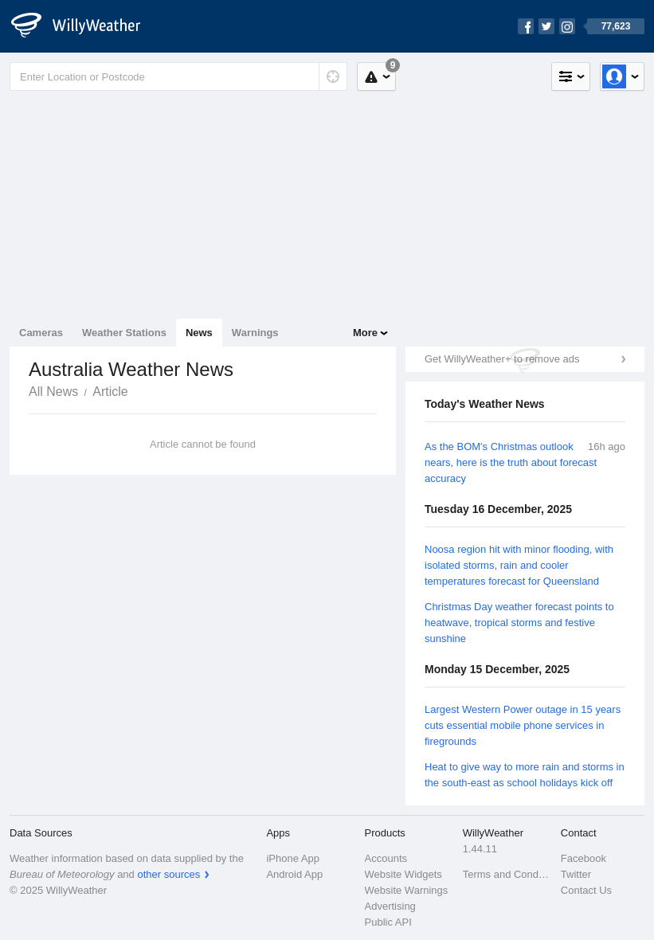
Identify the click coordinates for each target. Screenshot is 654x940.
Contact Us (586, 890)
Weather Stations (124, 333)
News (199, 333)
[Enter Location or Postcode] (178, 76)
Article (109, 391)
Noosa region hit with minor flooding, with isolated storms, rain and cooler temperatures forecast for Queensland (519, 565)
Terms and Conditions (507, 874)
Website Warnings (406, 890)
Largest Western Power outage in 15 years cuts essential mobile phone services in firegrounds (523, 725)
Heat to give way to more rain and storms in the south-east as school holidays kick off (525, 775)
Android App (294, 874)
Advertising (390, 906)
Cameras (41, 333)
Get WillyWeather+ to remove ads (502, 359)
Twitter (576, 874)
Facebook (583, 858)
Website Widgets (403, 874)
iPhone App (292, 858)
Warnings (255, 333)
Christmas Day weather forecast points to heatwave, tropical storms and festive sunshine (519, 622)
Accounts (386, 858)
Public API (388, 922)
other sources (168, 874)
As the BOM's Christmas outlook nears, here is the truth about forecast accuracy (511, 462)
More (365, 333)
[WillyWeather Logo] (84, 26)
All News (53, 391)
